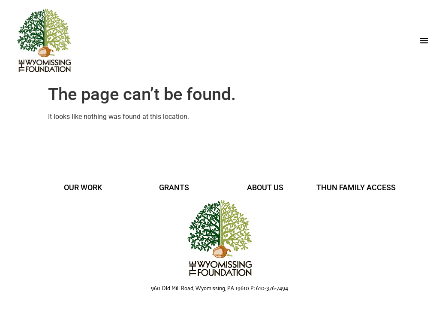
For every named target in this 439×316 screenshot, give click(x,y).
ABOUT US (265, 187)
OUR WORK (83, 187)
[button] (424, 40)
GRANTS (174, 187)
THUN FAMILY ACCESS (356, 187)
